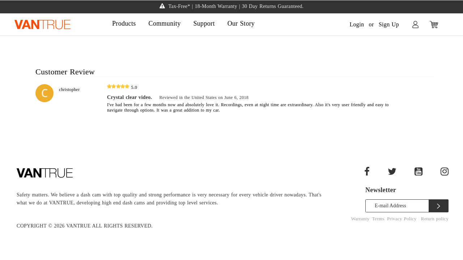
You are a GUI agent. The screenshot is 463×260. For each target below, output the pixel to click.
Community (165, 23)
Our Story (241, 23)
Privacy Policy (402, 218)
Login (356, 24)
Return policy (435, 218)
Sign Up (389, 24)
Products (124, 23)
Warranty (360, 218)
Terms (378, 218)
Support (203, 23)
